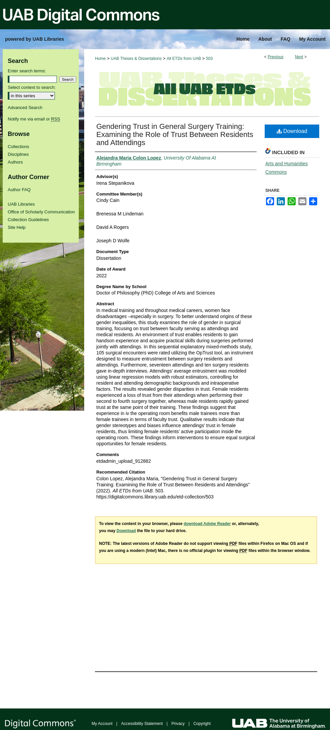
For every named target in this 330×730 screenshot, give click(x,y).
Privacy (178, 723)
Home (100, 58)
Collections (18, 146)
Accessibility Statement (142, 723)
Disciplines (18, 154)
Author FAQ (19, 189)
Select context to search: (32, 87)
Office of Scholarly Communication (41, 211)
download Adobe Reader (207, 523)
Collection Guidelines (28, 219)
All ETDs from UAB (184, 58)
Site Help (17, 227)
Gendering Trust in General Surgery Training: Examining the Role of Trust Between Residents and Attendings (174, 134)
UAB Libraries (21, 204)
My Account (102, 723)
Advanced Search (25, 107)
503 (209, 58)
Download (292, 131)
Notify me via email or (34, 118)
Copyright (201, 723)
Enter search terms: (27, 70)
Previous (276, 57)
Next (299, 57)
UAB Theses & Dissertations (136, 58)
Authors (15, 162)
